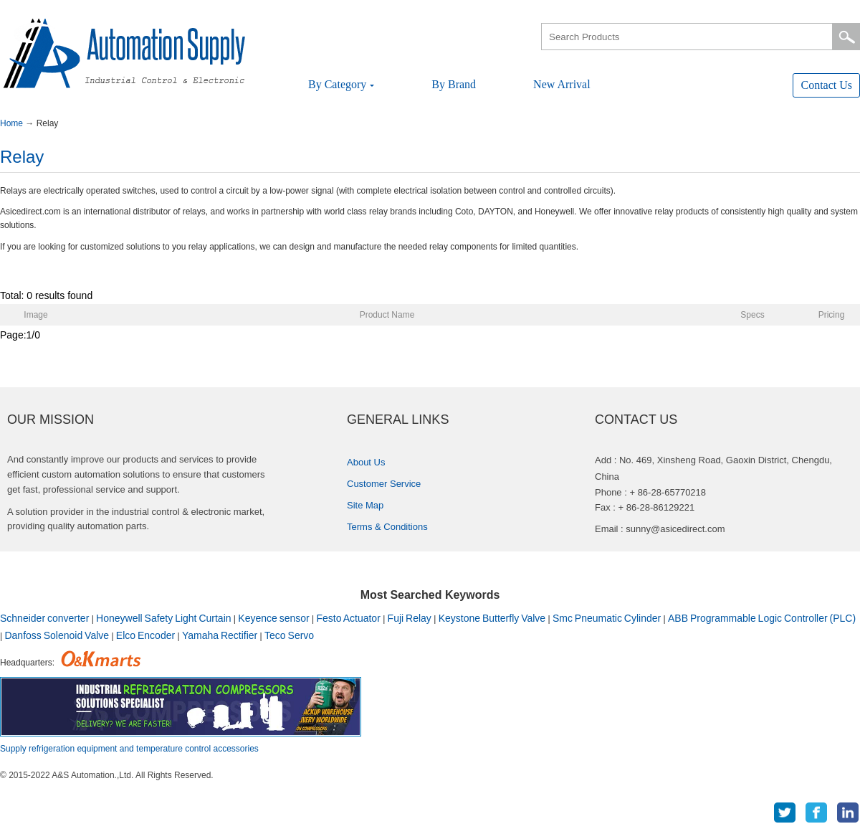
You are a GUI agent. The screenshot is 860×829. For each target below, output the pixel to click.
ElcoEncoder (145, 635)
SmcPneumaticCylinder (607, 618)
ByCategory (341, 84)
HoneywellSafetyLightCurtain (163, 618)
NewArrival (562, 84)
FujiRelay (409, 618)
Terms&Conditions (387, 526)
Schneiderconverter (44, 618)
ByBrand (453, 84)
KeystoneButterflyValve (492, 618)
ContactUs (826, 85)
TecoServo (289, 635)
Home (12, 123)
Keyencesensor (273, 618)
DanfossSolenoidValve (56, 635)
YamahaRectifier (219, 635)
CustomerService (384, 483)
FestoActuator (349, 618)
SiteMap (365, 505)
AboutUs (366, 462)
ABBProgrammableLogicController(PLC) (762, 618)
